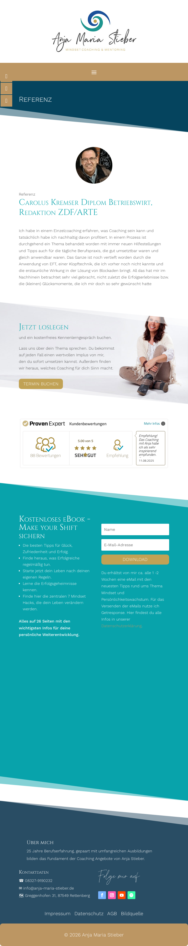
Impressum (57, 913)
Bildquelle (132, 913)
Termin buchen (41, 383)
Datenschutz (89, 913)
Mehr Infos (154, 423)
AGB (112, 913)
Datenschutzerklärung (121, 625)
